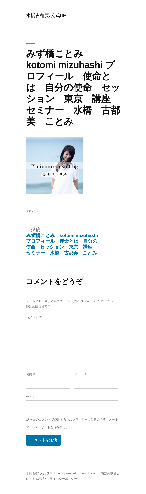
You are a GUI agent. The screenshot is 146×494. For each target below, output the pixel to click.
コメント (34, 317)
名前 (31, 374)
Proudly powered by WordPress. (75, 473)
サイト (30, 397)
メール (80, 374)
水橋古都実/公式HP (46, 15)
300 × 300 (32, 211)
